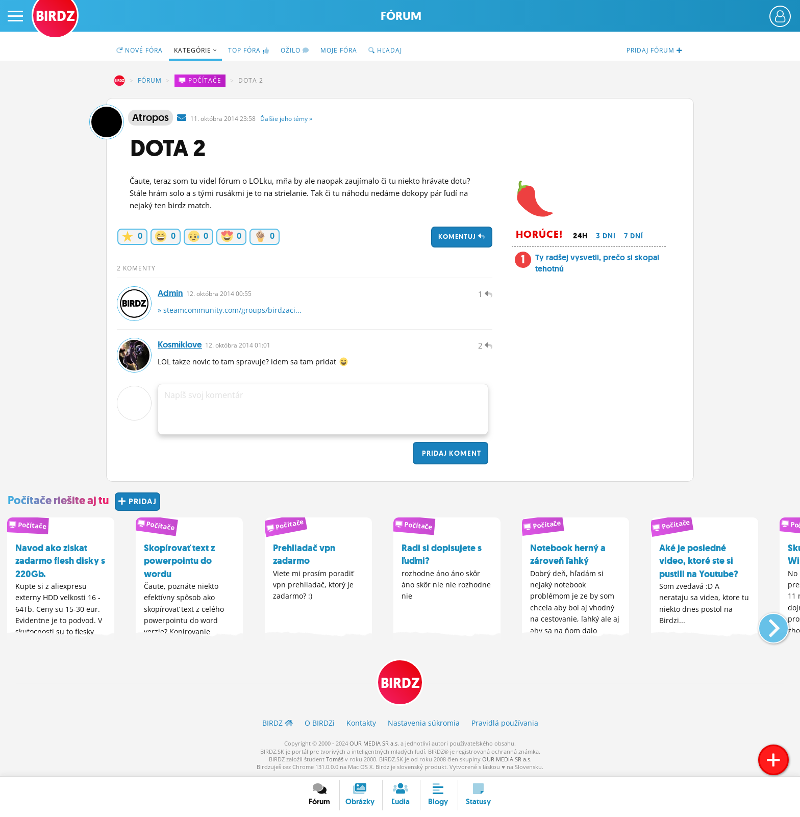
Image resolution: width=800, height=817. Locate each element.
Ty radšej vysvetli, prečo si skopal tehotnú (597, 263)
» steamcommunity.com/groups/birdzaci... (230, 310)
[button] (765, 624)
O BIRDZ (320, 723)
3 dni (606, 235)
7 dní (633, 235)
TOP (248, 50)
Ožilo (295, 50)
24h (580, 235)
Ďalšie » (286, 118)
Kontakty (361, 723)
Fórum (401, 16)
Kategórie (195, 50)
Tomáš (334, 759)
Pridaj (450, 453)
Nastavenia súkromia (424, 723)
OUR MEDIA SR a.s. (374, 743)
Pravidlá (504, 723)
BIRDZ (119, 81)
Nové (139, 50)
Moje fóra (338, 50)
